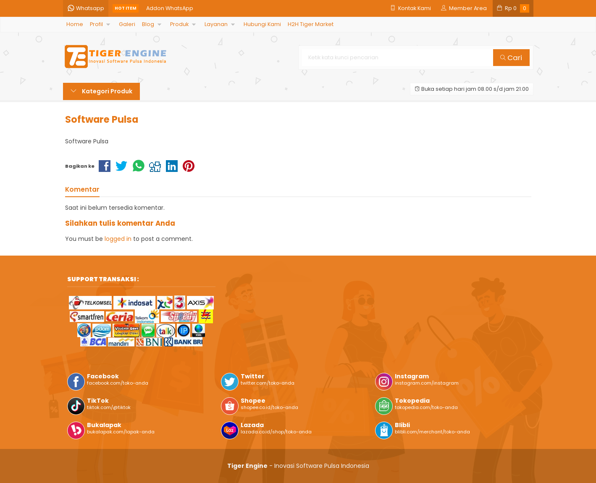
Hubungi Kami (262, 24)
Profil (96, 24)
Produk (179, 24)
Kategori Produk (101, 91)
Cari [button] (511, 58)
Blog (148, 24)
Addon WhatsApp (169, 8)
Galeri (127, 24)
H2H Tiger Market (310, 24)
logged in (118, 239)
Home (74, 24)
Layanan (216, 24)
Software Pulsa (101, 119)
